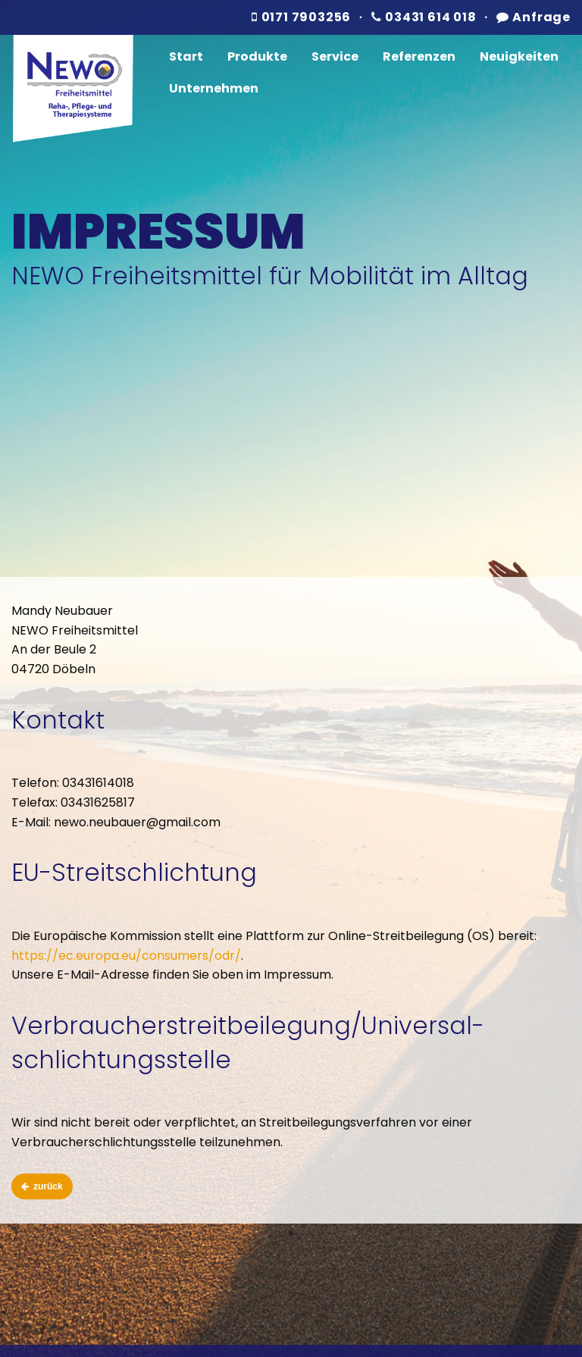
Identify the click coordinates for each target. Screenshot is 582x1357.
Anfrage (533, 17)
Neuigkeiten (519, 56)
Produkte (257, 56)
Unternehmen (213, 88)
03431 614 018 (424, 17)
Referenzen (419, 56)
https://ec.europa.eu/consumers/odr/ (126, 955)
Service (334, 56)
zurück (42, 1186)
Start (186, 56)
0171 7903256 (301, 17)
